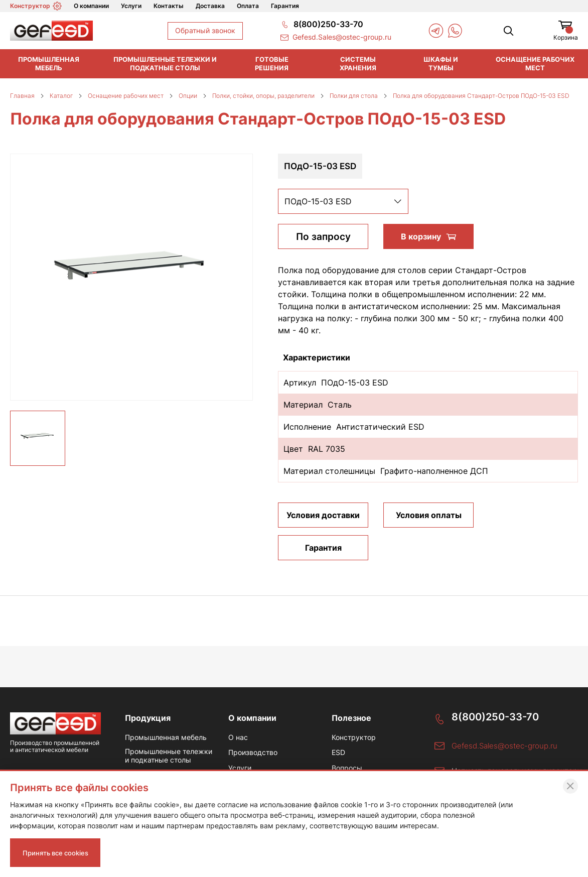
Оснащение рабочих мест (535, 63)
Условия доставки (323, 515)
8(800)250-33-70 (495, 717)
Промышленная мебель (48, 63)
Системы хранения (358, 63)
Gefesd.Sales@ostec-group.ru (504, 745)
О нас (238, 738)
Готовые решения (271, 63)
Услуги (131, 6)
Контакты (169, 6)
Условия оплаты (429, 515)
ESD (338, 753)
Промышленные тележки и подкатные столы (165, 63)
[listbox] (343, 201)
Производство (252, 753)
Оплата (248, 6)
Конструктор (36, 6)
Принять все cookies (59, 851)
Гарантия (285, 6)
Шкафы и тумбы (440, 63)
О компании (91, 6)
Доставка (210, 6)
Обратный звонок (205, 30)
